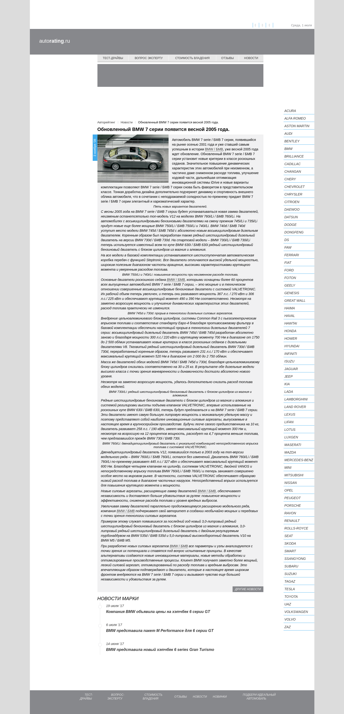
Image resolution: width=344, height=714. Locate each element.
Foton (290, 278)
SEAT (288, 536)
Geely (289, 285)
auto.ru (54, 41)
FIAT (287, 262)
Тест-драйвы (113, 58)
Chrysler (293, 194)
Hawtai (290, 323)
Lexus (289, 414)
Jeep (288, 376)
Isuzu (289, 361)
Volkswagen (296, 612)
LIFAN (289, 422)
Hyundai (291, 346)
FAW (288, 247)
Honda (290, 331)
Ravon (290, 513)
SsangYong (295, 559)
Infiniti (290, 354)
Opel (288, 490)
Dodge (290, 225)
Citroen (291, 202)
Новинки (220, 696)
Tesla (289, 589)
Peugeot (292, 498)
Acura (290, 111)
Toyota (291, 596)
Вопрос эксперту (149, 58)
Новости (251, 58)
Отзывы (227, 58)
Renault (292, 521)
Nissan (290, 483)
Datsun (291, 217)
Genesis (291, 293)
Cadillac (292, 164)
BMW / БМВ (214, 149)
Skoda (290, 543)
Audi (288, 133)
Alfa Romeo (295, 118)
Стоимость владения (192, 58)
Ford (289, 270)
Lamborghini (296, 399)
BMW (288, 149)
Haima (289, 308)
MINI (288, 467)
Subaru (291, 566)
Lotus (290, 429)
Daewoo (292, 209)
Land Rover (295, 407)
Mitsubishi (293, 475)
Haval (289, 316)
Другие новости (248, 589)
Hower (290, 338)
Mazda (290, 452)
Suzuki (290, 574)
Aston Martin (296, 126)
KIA (287, 384)
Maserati (292, 445)
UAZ (287, 604)
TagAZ (289, 581)
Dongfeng (294, 232)
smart (290, 551)
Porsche (292, 505)
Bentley (292, 141)
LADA (288, 392)
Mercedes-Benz (298, 460)
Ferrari (291, 255)
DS (286, 240)
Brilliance (294, 156)
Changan (292, 171)
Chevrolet (294, 187)
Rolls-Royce (296, 528)
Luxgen (291, 437)
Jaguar (291, 369)
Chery (290, 179)
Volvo (290, 619)
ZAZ (287, 627)
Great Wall (295, 300)
